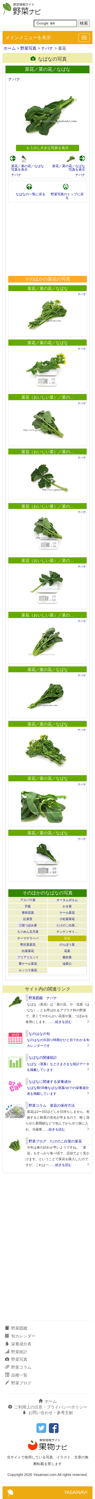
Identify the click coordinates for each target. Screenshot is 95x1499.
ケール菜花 (67, 912)
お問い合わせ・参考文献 (47, 1412)
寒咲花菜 (28, 912)
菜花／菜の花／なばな (47, 288)
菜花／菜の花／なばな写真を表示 (27, 167)
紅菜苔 (27, 919)
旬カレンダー (20, 1336)
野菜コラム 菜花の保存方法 (52, 1105)
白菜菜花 (28, 951)
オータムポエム (67, 900)
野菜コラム (18, 1367)
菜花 (67, 938)
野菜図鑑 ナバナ (43, 998)
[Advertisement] (47, 239)
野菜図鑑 (16, 1328)
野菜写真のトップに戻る (67, 196)
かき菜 (67, 906)
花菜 (67, 951)
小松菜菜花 (67, 919)
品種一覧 (16, 1375)
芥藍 (28, 906)
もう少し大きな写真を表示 (47, 148)
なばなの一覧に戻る (30, 194)
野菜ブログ (18, 1383)
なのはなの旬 (39, 1034)
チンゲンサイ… (67, 931)
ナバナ (47, 48)
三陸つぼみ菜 (28, 925)
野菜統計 (16, 1352)
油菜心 (67, 963)
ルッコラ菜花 (28, 970)
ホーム (10, 48)
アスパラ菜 (27, 900)
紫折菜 (67, 957)
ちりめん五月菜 (28, 931)
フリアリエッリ (28, 957)
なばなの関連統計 (43, 1057)
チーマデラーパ (28, 938)
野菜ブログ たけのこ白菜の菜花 (55, 1141)
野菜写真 (28, 48)
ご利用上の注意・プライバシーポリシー (47, 1407)
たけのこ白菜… (67, 925)
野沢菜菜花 (27, 944)
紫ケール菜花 (28, 963)
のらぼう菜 (67, 944)
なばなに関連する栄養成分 (50, 1082)
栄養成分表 (18, 1344)
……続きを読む (60, 1022)
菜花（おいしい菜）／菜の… (47, 397)
